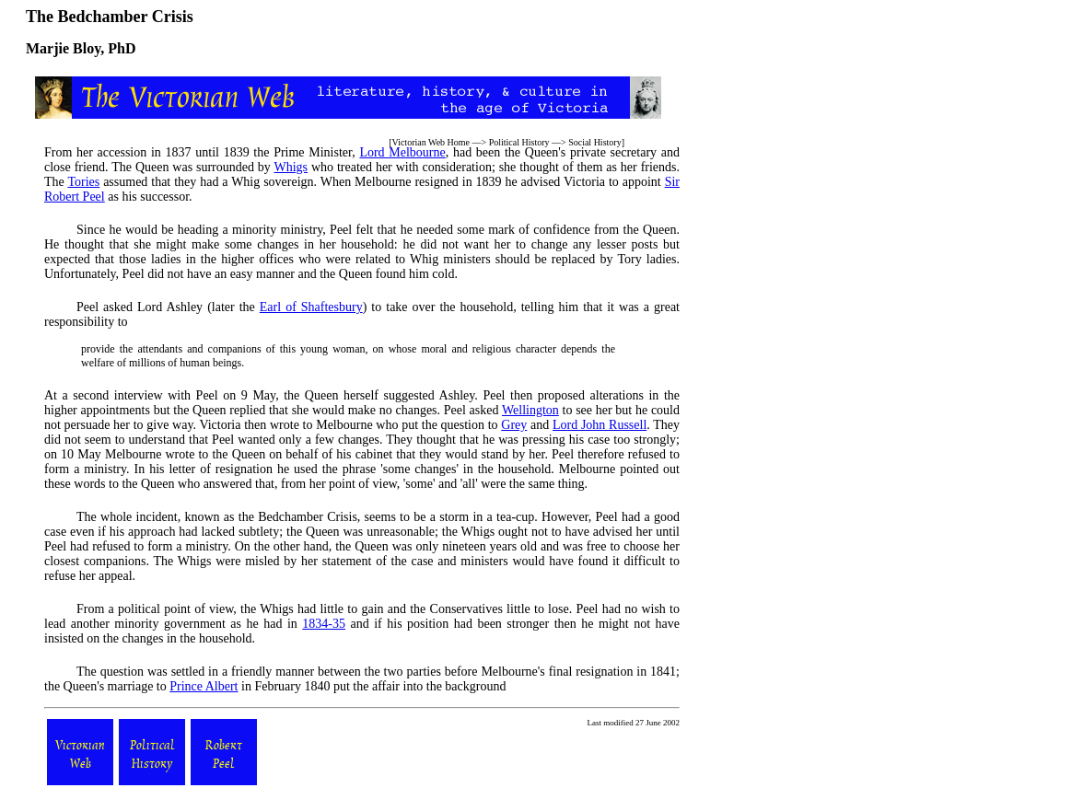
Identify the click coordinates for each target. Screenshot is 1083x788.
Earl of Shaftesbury (311, 307)
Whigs (291, 167)
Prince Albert (203, 686)
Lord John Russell (599, 425)
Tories (83, 182)
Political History (519, 142)
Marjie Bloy (63, 48)
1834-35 (323, 624)
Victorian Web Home (431, 142)
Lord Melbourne (402, 152)
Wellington (530, 410)
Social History (595, 142)
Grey (514, 425)
